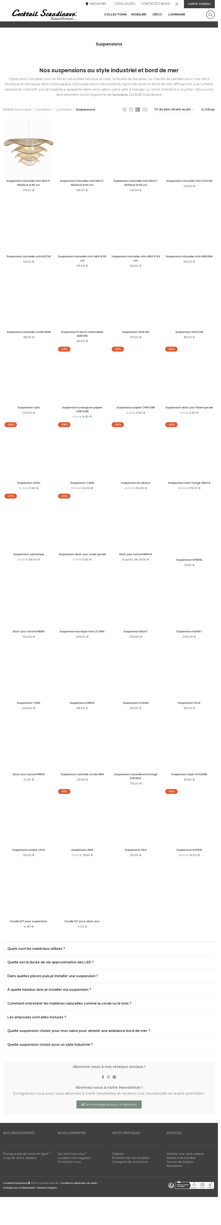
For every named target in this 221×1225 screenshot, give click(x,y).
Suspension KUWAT (190, 647)
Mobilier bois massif (17, 125)
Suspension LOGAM (136, 722)
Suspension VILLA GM (190, 346)
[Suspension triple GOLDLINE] (190, 762)
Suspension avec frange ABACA (190, 498)
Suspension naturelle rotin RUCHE (28, 271)
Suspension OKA (136, 870)
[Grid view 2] (124, 125)
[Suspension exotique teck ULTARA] (82, 614)
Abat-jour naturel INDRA (28, 647)
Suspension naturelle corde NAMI (28, 346)
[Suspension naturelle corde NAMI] (28, 314)
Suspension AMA (82, 870)
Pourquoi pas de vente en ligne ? (27, 1176)
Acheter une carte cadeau (185, 1176)
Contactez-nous (69, 1184)
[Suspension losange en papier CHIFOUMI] (82, 389)
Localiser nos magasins (74, 1180)
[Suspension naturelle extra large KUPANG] (136, 762)
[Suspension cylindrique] (28, 537)
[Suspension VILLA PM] (136, 314)
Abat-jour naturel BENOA (136, 570)
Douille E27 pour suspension (28, 942)
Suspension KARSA (82, 722)
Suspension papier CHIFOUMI (136, 422)
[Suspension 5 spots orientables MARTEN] (82, 314)
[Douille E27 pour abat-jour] (82, 909)
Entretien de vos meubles (130, 1180)
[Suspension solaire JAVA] (28, 837)
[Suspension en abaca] (136, 465)
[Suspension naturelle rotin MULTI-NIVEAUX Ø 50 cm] (136, 162)
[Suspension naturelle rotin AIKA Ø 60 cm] (82, 238)
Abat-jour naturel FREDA (28, 794)
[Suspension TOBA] (28, 690)
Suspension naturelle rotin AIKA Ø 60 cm (81, 273)
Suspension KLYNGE (190, 870)
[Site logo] (44, 22)
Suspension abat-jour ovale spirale (82, 572)
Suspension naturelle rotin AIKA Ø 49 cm (135, 273)
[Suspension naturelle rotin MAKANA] (190, 238)
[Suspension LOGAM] (136, 690)
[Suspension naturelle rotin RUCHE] (28, 238)
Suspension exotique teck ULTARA (82, 649)
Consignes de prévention (130, 1184)
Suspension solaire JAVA (28, 870)
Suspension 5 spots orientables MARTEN (82, 348)
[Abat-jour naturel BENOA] (136, 537)
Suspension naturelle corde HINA (82, 794)
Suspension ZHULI (28, 498)
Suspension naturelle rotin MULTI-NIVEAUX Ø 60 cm (82, 197)
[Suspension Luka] (28, 389)
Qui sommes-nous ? (72, 1176)
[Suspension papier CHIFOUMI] (136, 389)
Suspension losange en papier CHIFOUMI (82, 424)
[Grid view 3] (131, 125)
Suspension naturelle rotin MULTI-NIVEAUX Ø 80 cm (28, 197)
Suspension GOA (190, 722)
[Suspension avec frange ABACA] (190, 465)
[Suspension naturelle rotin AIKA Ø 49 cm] (136, 238)
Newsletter (175, 1188)
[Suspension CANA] (82, 465)
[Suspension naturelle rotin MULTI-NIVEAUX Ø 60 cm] (82, 162)
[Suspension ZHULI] (28, 465)
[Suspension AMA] (82, 837)
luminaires (120, 110)
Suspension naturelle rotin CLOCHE (190, 197)
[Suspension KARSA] (82, 690)
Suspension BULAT (136, 647)
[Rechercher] (210, 23)
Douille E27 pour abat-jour (82, 942)
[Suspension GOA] (190, 690)
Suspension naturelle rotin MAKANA (190, 273)
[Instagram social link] (108, 1098)
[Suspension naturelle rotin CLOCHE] (190, 162)
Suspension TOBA (28, 722)
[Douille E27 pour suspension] (28, 909)
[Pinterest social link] (116, 1098)
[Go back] (90, 60)
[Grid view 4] (138, 125)
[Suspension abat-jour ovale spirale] (82, 537)
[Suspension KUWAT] (190, 614)
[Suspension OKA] (136, 837)
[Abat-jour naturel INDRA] (28, 614)
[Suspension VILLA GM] (190, 314)
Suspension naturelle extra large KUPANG (135, 796)
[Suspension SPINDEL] (190, 537)
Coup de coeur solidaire (20, 1180)
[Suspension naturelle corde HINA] (82, 762)
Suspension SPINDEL (189, 575)
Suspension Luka (28, 422)
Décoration (43, 125)
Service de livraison (180, 1184)
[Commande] (174, 125)
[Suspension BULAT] (136, 614)
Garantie (118, 1176)
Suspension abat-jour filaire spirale (190, 424)
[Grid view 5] (145, 125)
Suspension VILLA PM (136, 346)
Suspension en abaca (136, 498)
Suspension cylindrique (28, 570)
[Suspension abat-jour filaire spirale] (190, 389)
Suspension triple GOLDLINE (190, 794)
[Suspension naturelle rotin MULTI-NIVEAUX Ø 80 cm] (28, 162)
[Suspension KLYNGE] (190, 837)
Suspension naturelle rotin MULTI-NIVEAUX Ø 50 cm (136, 197)
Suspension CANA (82, 498)
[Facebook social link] (101, 1098)
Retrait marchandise (181, 1180)
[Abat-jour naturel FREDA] (28, 762)
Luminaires (63, 125)
